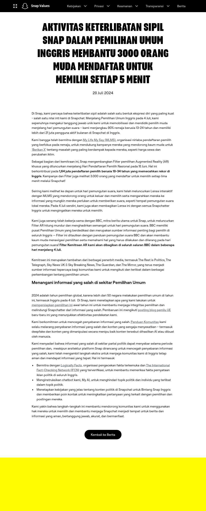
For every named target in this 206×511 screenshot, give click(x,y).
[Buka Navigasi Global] (15, 6)
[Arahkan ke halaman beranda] (25, 6)
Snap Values (40, 6)
